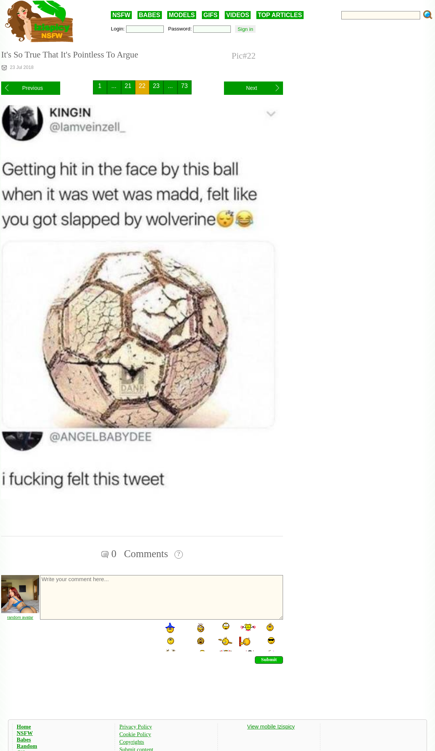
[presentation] (97, 636)
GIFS (210, 15)
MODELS (182, 15)
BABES (149, 15)
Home (24, 727)
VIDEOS (237, 15)
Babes (24, 740)
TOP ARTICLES (280, 15)
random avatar (20, 617)
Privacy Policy (135, 727)
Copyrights (131, 742)
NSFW (121, 15)
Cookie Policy (135, 734)
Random (27, 746)
